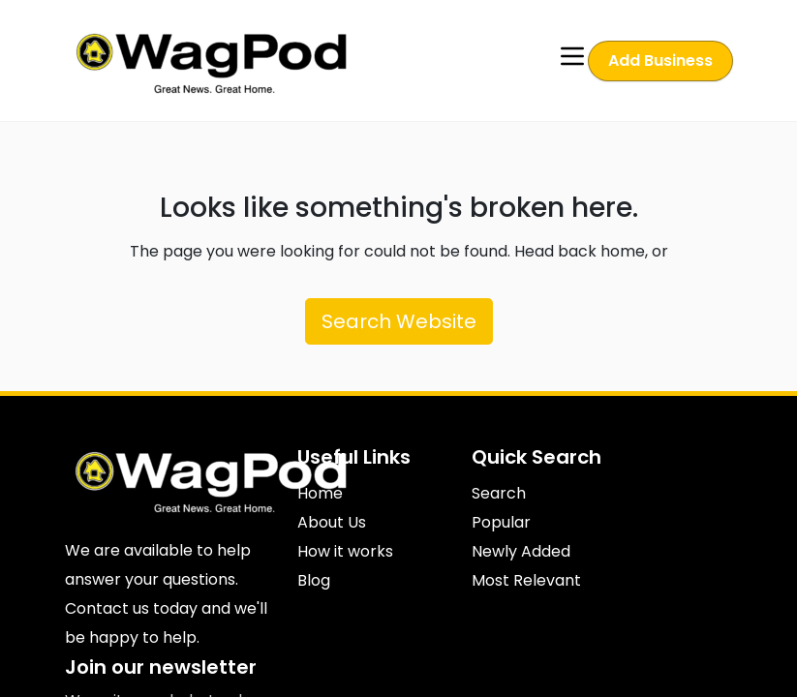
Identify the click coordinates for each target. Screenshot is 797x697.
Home (320, 493)
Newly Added (521, 551)
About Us (331, 522)
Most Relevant (526, 580)
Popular (501, 522)
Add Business (660, 60)
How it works (345, 551)
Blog (313, 580)
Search (499, 493)
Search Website (399, 321)
